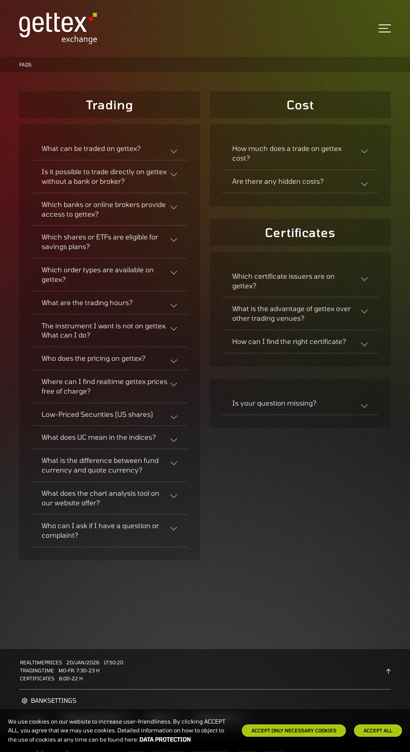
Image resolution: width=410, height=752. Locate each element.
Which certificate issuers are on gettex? (283, 281)
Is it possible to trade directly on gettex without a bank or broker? (104, 176)
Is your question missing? (274, 403)
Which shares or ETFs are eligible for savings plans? (100, 241)
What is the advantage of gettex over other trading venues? (291, 313)
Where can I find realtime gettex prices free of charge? (104, 386)
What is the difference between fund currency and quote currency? (100, 465)
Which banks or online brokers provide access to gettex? (104, 209)
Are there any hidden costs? (278, 181)
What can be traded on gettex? (91, 148)
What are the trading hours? (87, 302)
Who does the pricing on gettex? (93, 358)
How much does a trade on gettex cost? (287, 153)
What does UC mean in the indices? (99, 437)
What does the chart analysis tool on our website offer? (100, 498)
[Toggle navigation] (385, 28)
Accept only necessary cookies (293, 730)
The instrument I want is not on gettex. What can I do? (104, 330)
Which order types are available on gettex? (98, 274)
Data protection (165, 739)
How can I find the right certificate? (289, 341)
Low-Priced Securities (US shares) (97, 414)
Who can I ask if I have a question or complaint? (100, 530)
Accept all (378, 730)
